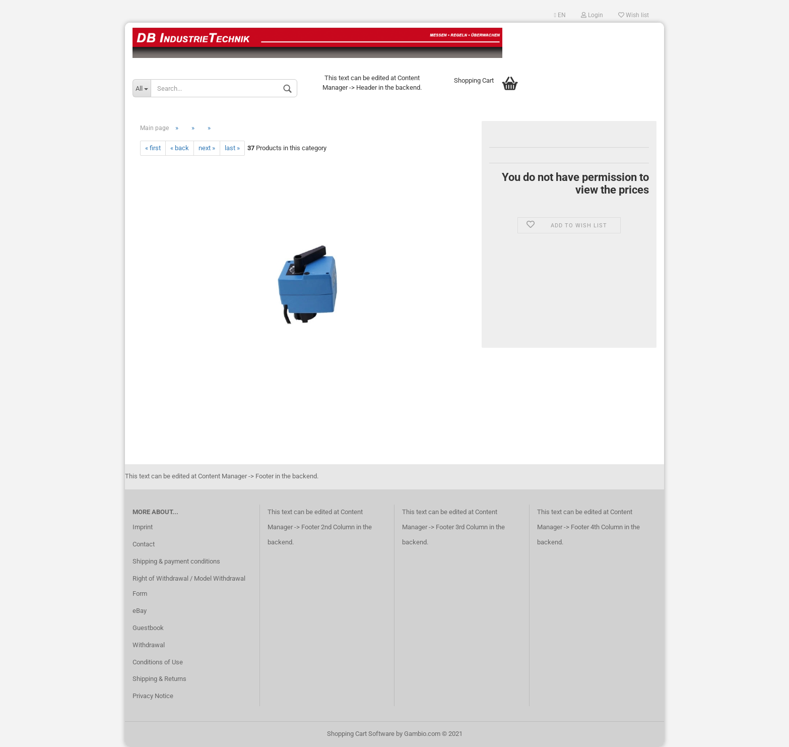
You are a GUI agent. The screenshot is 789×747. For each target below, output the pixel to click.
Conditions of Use (158, 662)
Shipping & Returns (159, 678)
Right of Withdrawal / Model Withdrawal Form (189, 586)
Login (592, 15)
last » (232, 148)
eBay (140, 610)
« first (153, 148)
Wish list (633, 15)
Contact (144, 544)
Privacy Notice (153, 696)
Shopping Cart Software (360, 733)
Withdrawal (149, 645)
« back (179, 148)
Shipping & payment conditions (176, 561)
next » (207, 148)
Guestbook (148, 628)
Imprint (143, 527)
